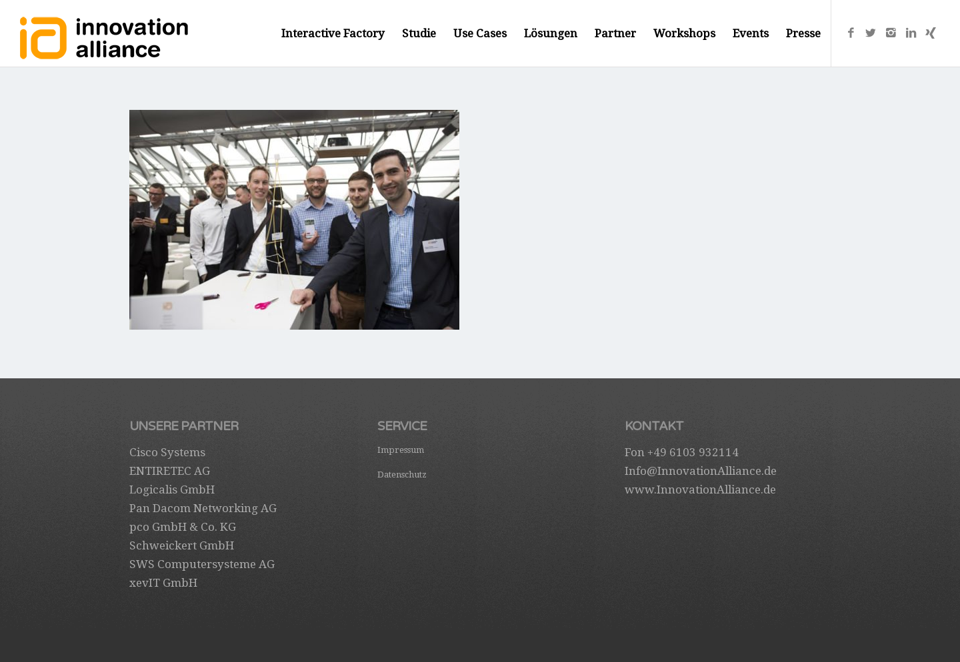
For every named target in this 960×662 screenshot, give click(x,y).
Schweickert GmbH (181, 545)
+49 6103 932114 (693, 452)
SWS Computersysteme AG (202, 564)
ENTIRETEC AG (169, 471)
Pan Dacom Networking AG (203, 508)
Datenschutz (402, 475)
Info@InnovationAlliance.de (701, 471)
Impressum (400, 450)
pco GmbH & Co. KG (182, 526)
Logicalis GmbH (172, 489)
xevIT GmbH (163, 582)
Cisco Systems (167, 452)
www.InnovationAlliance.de (700, 489)
